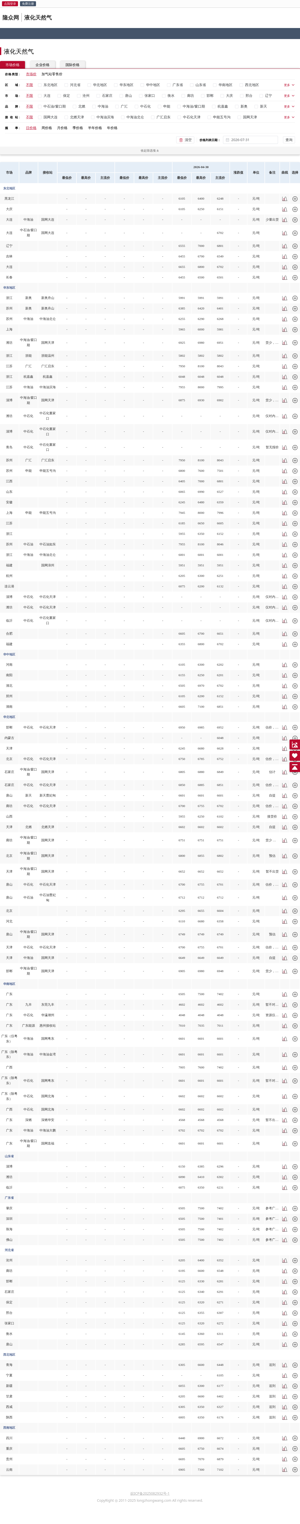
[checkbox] (49, 85)
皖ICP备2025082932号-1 (150, 1493)
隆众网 (10, 17)
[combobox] (253, 140)
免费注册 (28, 4)
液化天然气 (38, 17)
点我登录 (10, 4)
